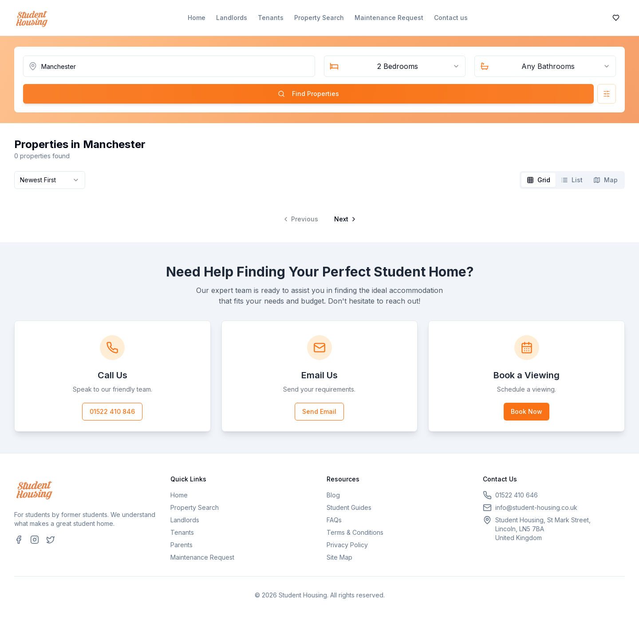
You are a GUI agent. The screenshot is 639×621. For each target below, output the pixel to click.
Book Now (526, 411)
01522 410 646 (516, 495)
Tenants (271, 17)
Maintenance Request (389, 17)
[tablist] (572, 180)
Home (196, 17)
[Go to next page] (344, 219)
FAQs (334, 520)
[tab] (538, 180)
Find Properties (308, 93)
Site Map (339, 557)
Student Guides (349, 507)
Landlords (231, 17)
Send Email (319, 411)
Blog (333, 495)
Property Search (319, 17)
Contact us (451, 17)
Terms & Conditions (355, 532)
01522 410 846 (112, 411)
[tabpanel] (319, 212)
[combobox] (394, 66)
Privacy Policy (347, 545)
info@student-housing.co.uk (536, 507)
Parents (181, 545)
